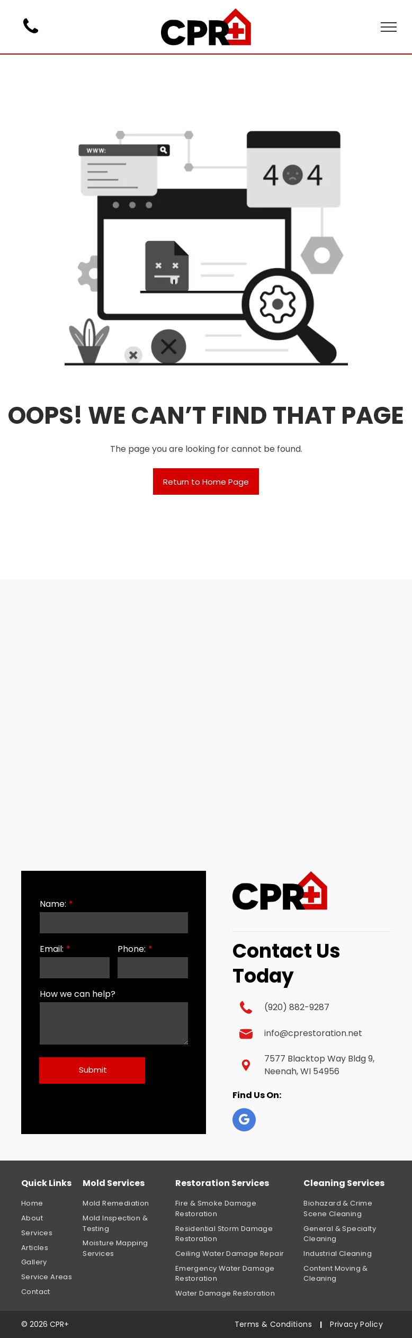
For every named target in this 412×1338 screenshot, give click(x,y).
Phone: (132, 949)
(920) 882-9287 (296, 1007)
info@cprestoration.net (313, 1033)
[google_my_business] (244, 1121)
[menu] (388, 27)
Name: (53, 904)
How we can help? (77, 994)
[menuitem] (59, 1203)
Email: (52, 949)
